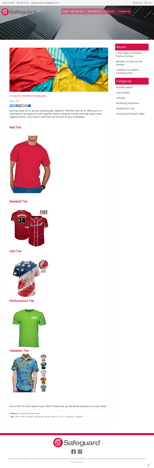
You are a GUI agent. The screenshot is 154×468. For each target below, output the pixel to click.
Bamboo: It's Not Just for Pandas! (129, 63)
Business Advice (124, 87)
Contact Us (124, 11)
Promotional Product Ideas (29, 413)
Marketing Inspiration (127, 103)
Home (65, 11)
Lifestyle (120, 97)
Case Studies (123, 92)
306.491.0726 (23, 2)
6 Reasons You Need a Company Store (127, 71)
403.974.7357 (8, 2)
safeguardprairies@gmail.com (45, 2)
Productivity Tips (125, 108)
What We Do (94, 11)
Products (109, 11)
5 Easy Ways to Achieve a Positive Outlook (129, 54)
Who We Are (77, 11)
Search (137, 2)
